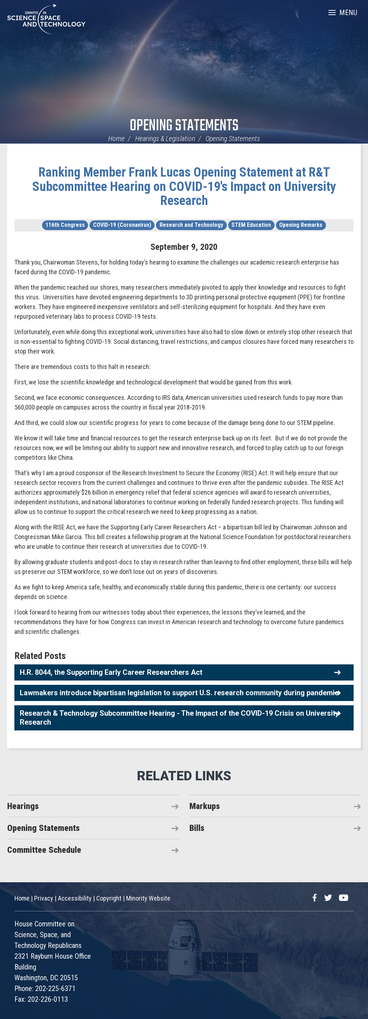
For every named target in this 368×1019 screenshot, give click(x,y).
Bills (196, 828)
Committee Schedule (44, 850)
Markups (204, 806)
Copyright (108, 898)
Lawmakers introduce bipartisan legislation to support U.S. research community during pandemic (179, 692)
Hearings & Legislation (165, 138)
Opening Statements (184, 126)
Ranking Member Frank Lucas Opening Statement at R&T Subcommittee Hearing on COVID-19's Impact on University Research (184, 186)
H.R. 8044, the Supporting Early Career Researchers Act (111, 672)
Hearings (23, 806)
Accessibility (75, 898)
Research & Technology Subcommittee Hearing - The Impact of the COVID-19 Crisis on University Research (179, 717)
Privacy (43, 898)
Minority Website (148, 898)
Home (116, 138)
